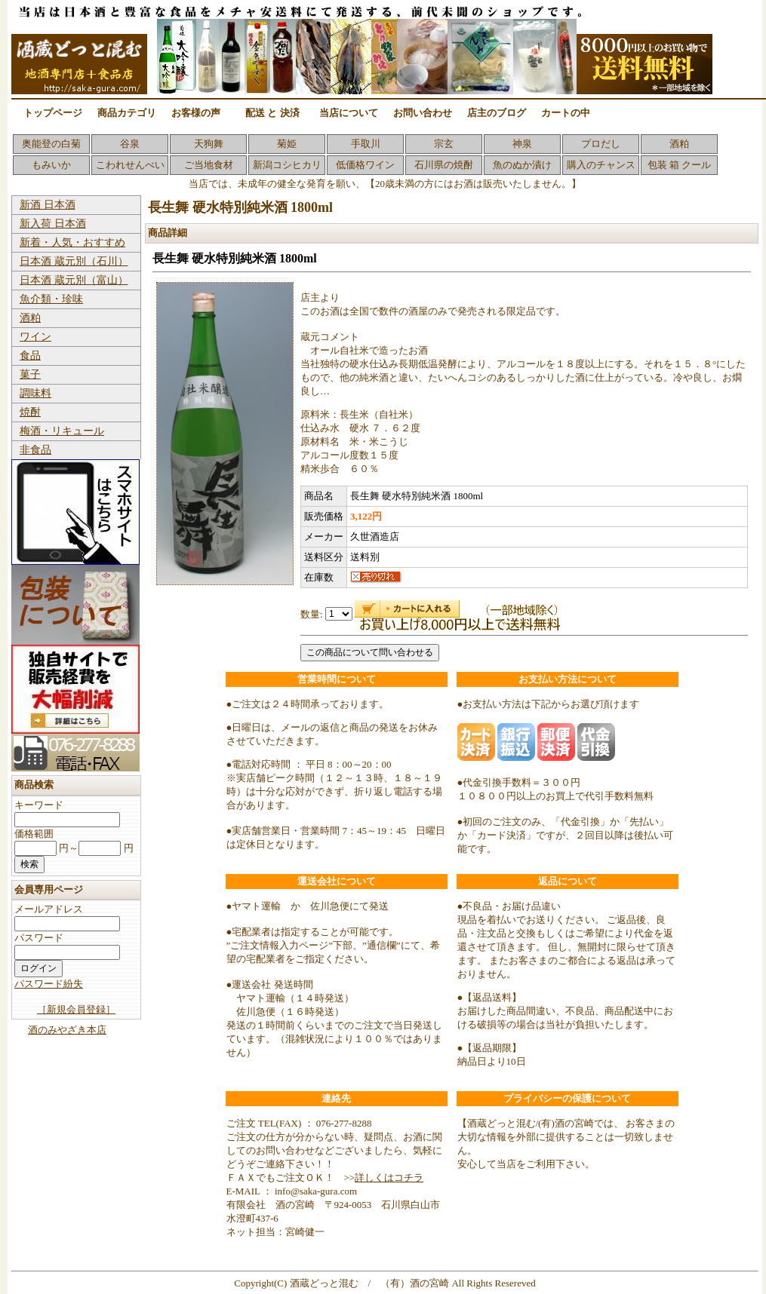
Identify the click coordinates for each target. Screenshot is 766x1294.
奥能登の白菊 (51, 143)
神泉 (522, 143)
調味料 (35, 393)
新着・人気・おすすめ (72, 242)
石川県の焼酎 (443, 164)
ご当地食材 (208, 164)
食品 (30, 355)
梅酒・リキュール (62, 431)
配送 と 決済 (272, 112)
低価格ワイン (365, 164)
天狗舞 (208, 143)
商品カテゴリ (126, 112)
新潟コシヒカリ (287, 164)
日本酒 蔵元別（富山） (74, 280)
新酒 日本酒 (47, 204)
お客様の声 (195, 112)
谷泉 (130, 143)
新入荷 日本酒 (53, 223)
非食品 (35, 449)
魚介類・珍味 (51, 299)
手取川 (365, 143)
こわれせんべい (130, 164)
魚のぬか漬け (522, 164)
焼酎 (30, 412)
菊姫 (287, 143)
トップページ (52, 112)
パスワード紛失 (48, 983)
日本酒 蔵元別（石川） (74, 261)
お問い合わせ (422, 112)
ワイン (35, 336)
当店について (348, 112)
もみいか (51, 164)
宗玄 (444, 143)
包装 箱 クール (680, 164)
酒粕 (679, 143)
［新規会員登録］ (76, 1009)
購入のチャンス (601, 164)
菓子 (30, 374)
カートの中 (565, 112)
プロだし (600, 143)
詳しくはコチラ (389, 1177)
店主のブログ (496, 112)
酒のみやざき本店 (67, 1029)
